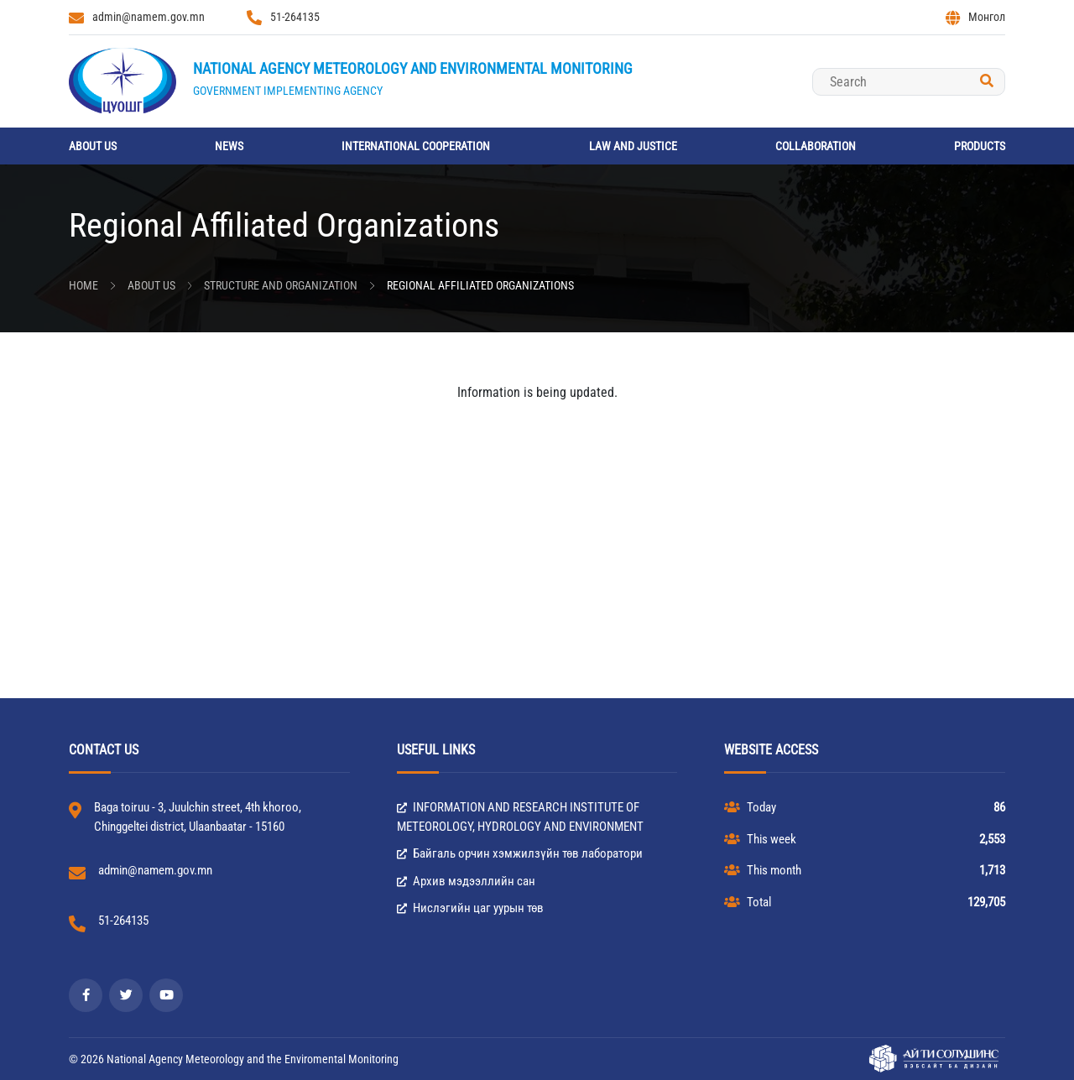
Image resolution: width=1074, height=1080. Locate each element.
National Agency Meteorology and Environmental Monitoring (413, 68)
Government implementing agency (288, 90)
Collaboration (815, 146)
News (229, 146)
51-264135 (283, 17)
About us (93, 146)
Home (83, 285)
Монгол (975, 17)
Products (979, 146)
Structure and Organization (280, 285)
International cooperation (415, 146)
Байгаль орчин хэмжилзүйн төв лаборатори (520, 853)
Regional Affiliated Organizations (480, 285)
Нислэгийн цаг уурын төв (470, 908)
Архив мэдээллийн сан (466, 881)
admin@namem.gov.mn (137, 17)
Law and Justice (633, 146)
